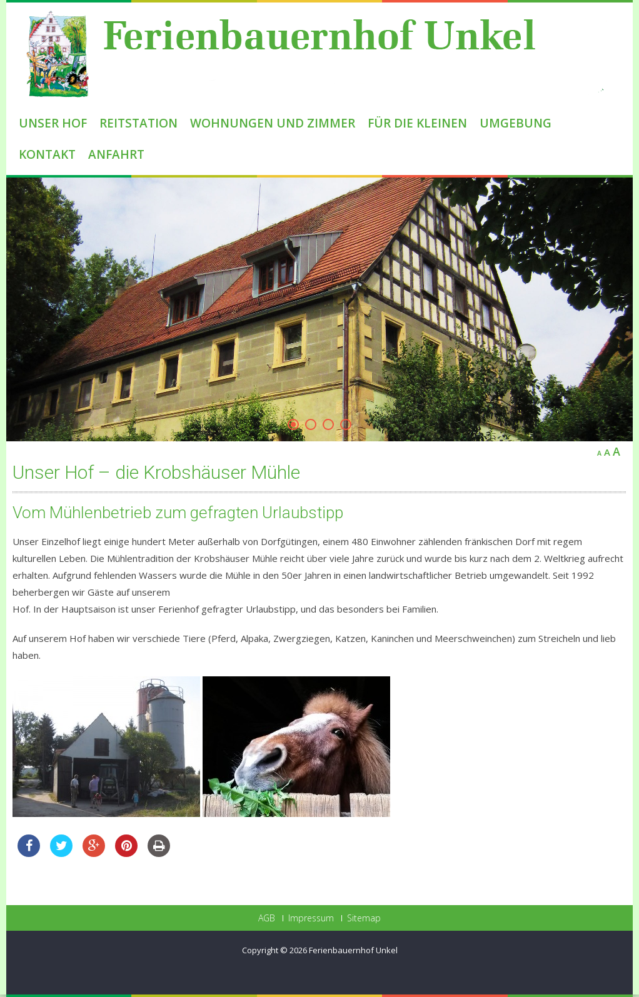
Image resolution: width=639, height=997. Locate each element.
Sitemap (364, 918)
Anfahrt (116, 154)
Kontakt (47, 154)
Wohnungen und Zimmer (272, 123)
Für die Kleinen (417, 123)
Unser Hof (53, 123)
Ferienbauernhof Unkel (353, 950)
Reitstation (138, 123)
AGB (266, 918)
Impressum (311, 918)
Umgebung (515, 123)
